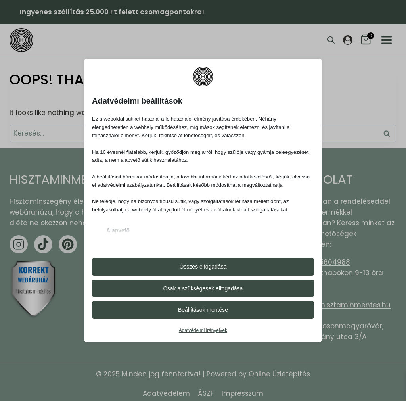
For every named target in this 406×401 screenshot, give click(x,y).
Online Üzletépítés (279, 374)
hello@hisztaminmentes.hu (344, 305)
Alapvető (118, 230)
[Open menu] (386, 40)
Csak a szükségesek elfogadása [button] (203, 288)
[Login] (347, 40)
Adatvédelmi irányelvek (203, 330)
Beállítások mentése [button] (203, 310)
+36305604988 (324, 262)
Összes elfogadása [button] (202, 266)
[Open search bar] (331, 40)
